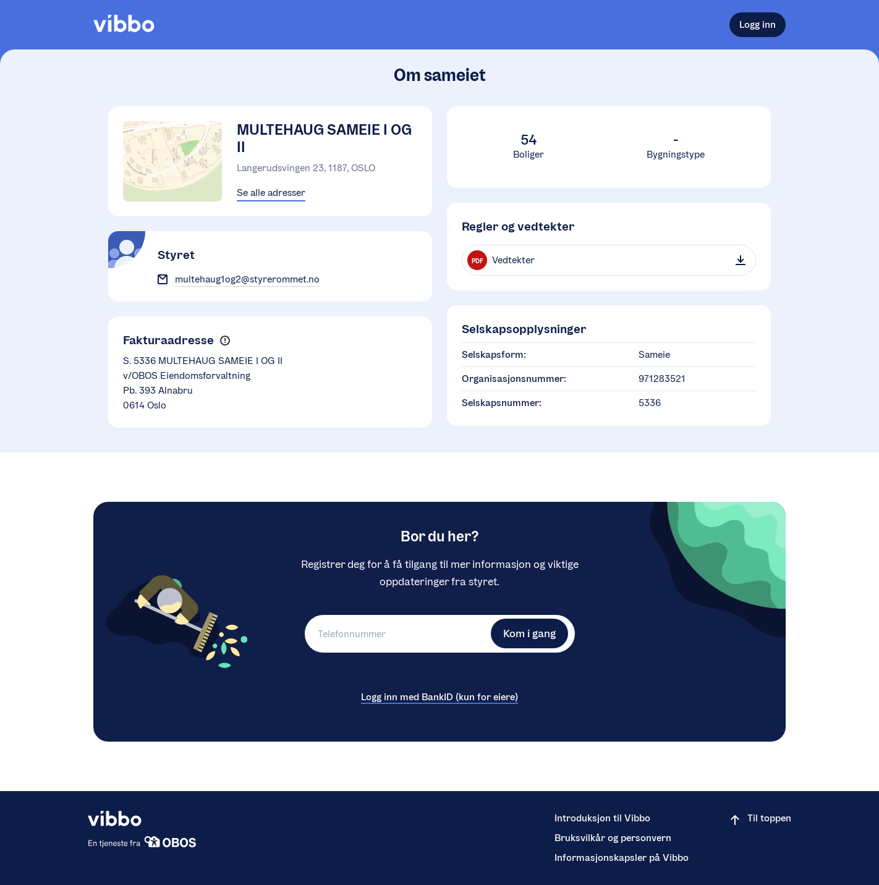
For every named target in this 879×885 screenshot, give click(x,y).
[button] (225, 341)
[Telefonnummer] (396, 634)
